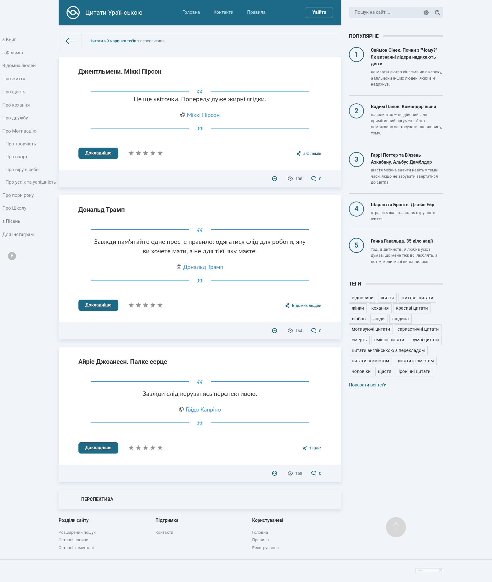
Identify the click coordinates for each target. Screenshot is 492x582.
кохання (380, 308)
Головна (191, 12)
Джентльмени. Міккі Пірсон (120, 71)
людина (400, 319)
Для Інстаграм (18, 251)
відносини (362, 298)
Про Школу (15, 224)
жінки (358, 308)
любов (359, 319)
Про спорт (17, 163)
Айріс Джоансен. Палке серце (122, 361)
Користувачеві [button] (267, 520)
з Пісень (12, 238)
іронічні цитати (414, 371)
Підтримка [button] (166, 520)
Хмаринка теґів (121, 41)
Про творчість (21, 150)
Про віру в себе (22, 176)
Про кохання (16, 108)
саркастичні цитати (418, 329)
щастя (384, 371)
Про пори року (18, 210)
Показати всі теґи (367, 385)
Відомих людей (19, 67)
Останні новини (73, 539)
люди (379, 319)
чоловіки (361, 371)
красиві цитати (412, 308)
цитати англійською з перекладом (388, 350)
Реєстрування (265, 547)
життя (387, 298)
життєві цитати (417, 298)
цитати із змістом (415, 361)
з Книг (10, 39)
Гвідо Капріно (203, 409)
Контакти (223, 12)
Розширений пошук (77, 532)
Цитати (96, 41)
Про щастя (14, 94)
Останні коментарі (76, 547)
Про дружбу (15, 122)
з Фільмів (13, 53)
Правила (256, 12)
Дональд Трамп (101, 209)
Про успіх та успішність (19, 193)
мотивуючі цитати (371, 329)
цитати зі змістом (370, 361)
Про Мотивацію (19, 136)
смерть (359, 340)
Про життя (14, 81)
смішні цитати (389, 340)
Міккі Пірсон (203, 114)
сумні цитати (425, 340)
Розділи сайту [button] (74, 520)
